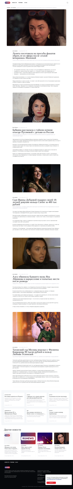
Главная (8, 7)
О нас (25, 2)
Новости (14, 2)
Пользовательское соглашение (11, 475)
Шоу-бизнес (13, 7)
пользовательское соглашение (54, 479)
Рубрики (20, 2)
